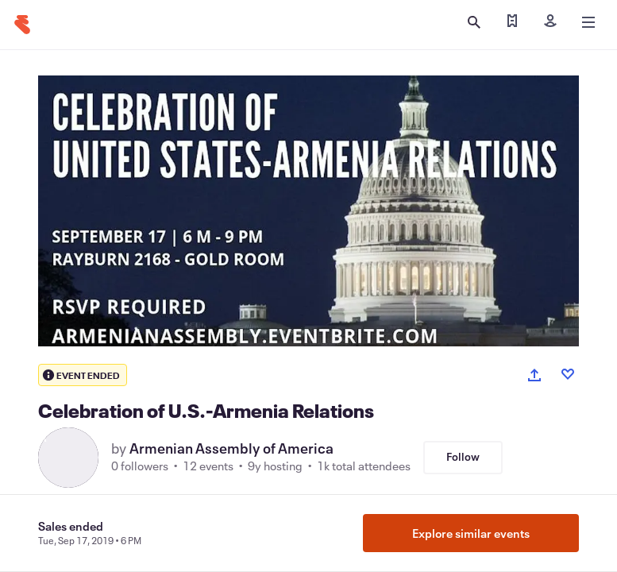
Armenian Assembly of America (231, 448)
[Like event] (568, 374)
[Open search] (474, 22)
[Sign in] (550, 22)
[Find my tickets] (512, 22)
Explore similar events (471, 533)
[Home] (22, 24)
